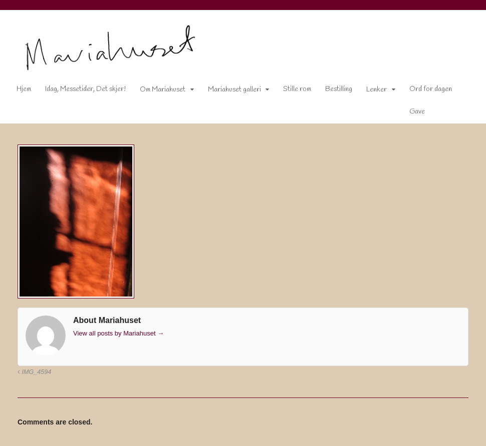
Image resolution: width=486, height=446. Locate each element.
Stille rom (297, 89)
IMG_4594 (34, 372)
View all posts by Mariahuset (118, 333)
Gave (417, 111)
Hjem (24, 89)
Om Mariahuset (162, 89)
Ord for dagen (430, 89)
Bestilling (338, 89)
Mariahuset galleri (234, 89)
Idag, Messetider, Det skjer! (85, 89)
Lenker (376, 89)
